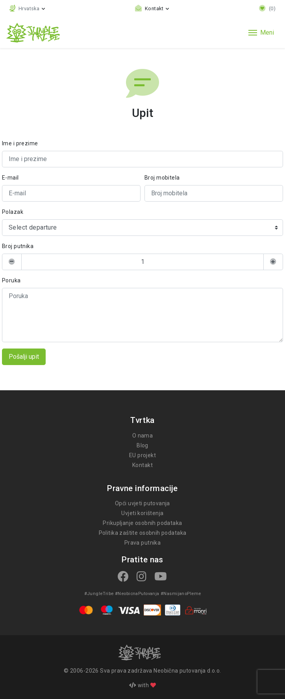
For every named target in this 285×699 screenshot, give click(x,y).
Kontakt (142, 465)
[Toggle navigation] (261, 32)
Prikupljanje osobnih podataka (143, 523)
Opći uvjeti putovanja (142, 503)
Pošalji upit (24, 356)
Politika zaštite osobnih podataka (142, 533)
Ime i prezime (19, 143)
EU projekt (142, 455)
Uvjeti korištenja (142, 513)
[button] (27, 8)
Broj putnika (17, 246)
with (142, 685)
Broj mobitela (161, 177)
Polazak (12, 212)
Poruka (11, 280)
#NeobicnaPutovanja (137, 593)
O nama (142, 435)
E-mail (10, 177)
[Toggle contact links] (152, 8)
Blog (142, 445)
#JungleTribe (100, 593)
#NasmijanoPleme (179, 593)
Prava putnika (142, 543)
